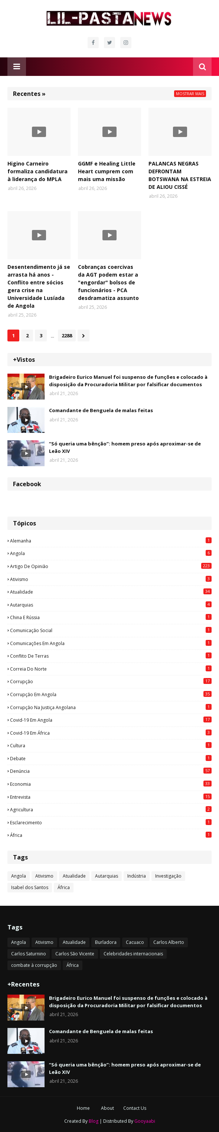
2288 (67, 335)
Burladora (106, 942)
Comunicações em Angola (111, 643)
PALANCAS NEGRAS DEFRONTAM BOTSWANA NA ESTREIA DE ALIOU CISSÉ (179, 175)
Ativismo (111, 579)
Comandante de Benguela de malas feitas (101, 410)
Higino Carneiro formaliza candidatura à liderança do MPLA (37, 171)
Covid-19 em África (111, 732)
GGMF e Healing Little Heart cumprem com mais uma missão (106, 171)
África (111, 835)
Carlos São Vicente (74, 954)
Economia (111, 784)
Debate (111, 758)
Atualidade (111, 591)
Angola (111, 553)
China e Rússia (111, 617)
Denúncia (111, 771)
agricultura (111, 809)
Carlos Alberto (168, 942)
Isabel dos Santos (29, 887)
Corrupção (111, 681)
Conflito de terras (111, 655)
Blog (93, 1121)
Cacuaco (135, 942)
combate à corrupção (34, 965)
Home (83, 1108)
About (107, 1108)
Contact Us (134, 1108)
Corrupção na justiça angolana (111, 707)
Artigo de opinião (111, 566)
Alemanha (111, 540)
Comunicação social (111, 630)
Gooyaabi (144, 1121)
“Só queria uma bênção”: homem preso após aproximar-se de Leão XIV (125, 447)
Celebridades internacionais (133, 954)
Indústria (136, 876)
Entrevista (111, 797)
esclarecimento (111, 822)
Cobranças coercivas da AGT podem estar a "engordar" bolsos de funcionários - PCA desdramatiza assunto (108, 282)
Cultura (111, 745)
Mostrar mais (190, 93)
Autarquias (111, 604)
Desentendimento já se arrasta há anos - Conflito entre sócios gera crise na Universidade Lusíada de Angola (38, 286)
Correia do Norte (111, 668)
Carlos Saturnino (28, 954)
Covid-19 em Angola (111, 720)
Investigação (168, 876)
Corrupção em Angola (111, 694)
